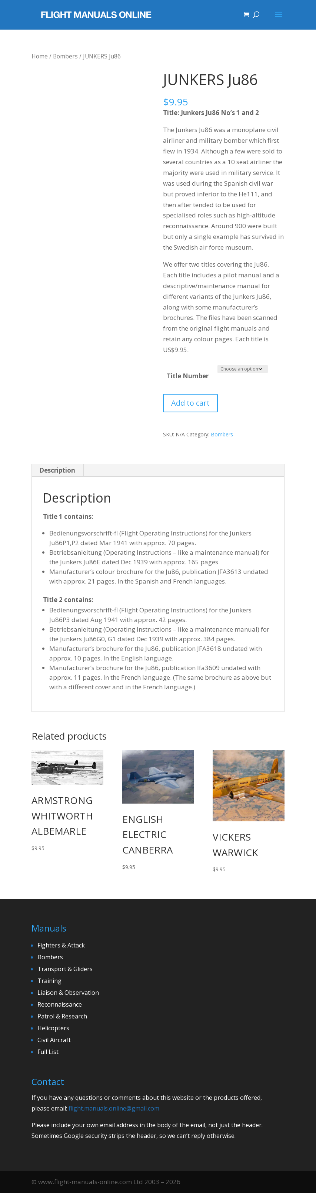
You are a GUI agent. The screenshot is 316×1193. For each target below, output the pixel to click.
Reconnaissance (59, 1004)
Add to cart (190, 403)
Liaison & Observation (68, 992)
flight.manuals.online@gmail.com (114, 1108)
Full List (48, 1052)
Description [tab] (57, 470)
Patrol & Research (62, 1016)
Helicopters (53, 1028)
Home (39, 56)
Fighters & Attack (61, 945)
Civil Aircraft (54, 1040)
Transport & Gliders (65, 969)
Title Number (188, 376)
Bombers (65, 56)
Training (49, 981)
